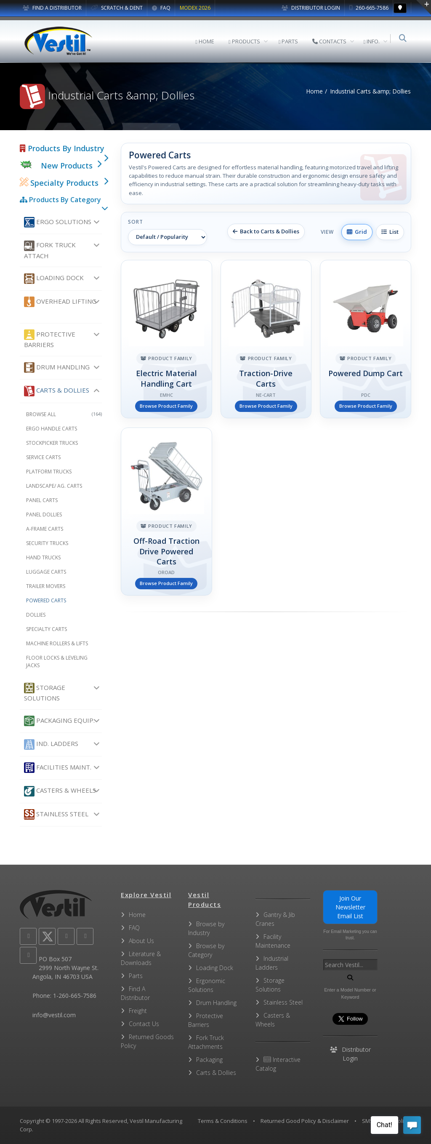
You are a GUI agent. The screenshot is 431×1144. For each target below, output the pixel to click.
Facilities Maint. (57, 767)
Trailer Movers (45, 586)
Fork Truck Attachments (206, 1042)
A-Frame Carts (44, 528)
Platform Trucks (49, 471)
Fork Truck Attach (50, 250)
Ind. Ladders (51, 744)
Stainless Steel (56, 814)
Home (314, 91)
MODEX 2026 (195, 7)
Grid (357, 231)
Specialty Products (59, 183)
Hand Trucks (43, 557)
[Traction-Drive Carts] (266, 339)
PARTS (290, 41)
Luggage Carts (46, 571)
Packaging (209, 1060)
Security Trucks (47, 543)
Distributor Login (311, 7)
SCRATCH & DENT (117, 7)
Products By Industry (62, 148)
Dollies (35, 614)
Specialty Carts (46, 629)
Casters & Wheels (60, 791)
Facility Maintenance (272, 941)
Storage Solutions (44, 692)
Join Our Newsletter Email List (350, 907)
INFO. (373, 41)
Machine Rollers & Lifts (57, 643)
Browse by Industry (206, 928)
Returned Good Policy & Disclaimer (305, 1121)
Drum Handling (57, 367)
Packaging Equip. (59, 721)
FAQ (161, 7)
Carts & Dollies (56, 391)
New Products (67, 165)
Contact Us (144, 1024)
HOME (206, 41)
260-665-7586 (368, 7)
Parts (136, 976)
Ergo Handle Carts (51, 428)
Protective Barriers (49, 339)
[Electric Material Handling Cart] (166, 339)
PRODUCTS (246, 41)
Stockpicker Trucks (52, 442)
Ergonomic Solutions (206, 985)
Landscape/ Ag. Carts (54, 485)
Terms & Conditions (222, 1121)
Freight (138, 1011)
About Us (141, 941)
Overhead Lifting (60, 302)
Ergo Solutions (57, 222)
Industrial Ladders (271, 962)
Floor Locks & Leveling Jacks (57, 661)
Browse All (64, 414)
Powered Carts (46, 600)
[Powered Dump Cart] (365, 339)
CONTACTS (331, 41)
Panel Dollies (44, 514)
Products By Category (60, 199)
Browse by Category (206, 950)
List (390, 231)
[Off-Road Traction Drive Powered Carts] (166, 511)
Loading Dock (54, 278)
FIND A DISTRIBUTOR (52, 7)
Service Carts (43, 457)
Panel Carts (42, 500)
